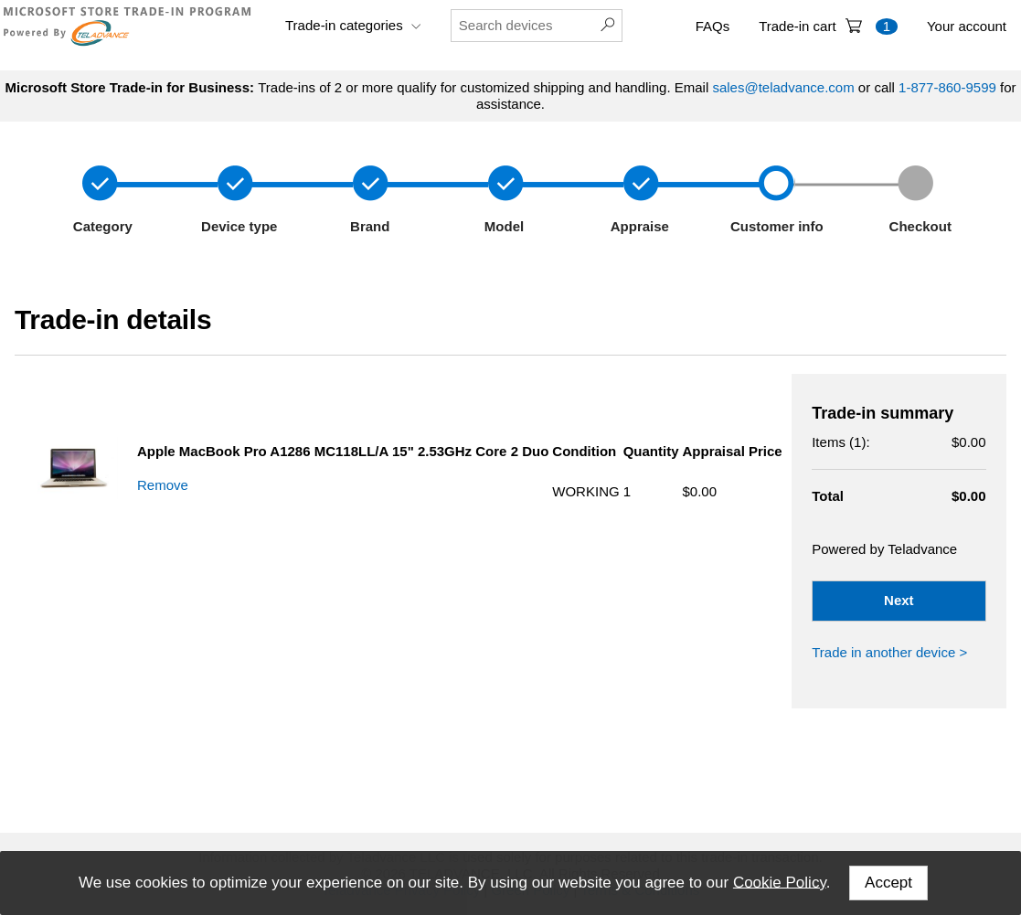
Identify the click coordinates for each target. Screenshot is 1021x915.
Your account (966, 26)
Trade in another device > (889, 652)
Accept (888, 882)
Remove (162, 485)
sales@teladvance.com (783, 87)
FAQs (713, 26)
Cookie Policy (779, 881)
